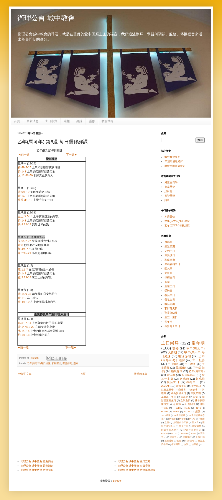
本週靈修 (169, 216)
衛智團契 (169, 195)
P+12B (172, 419)
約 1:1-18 (24, 334)
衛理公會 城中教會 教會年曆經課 (137, 470)
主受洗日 (169, 255)
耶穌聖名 (56, 363)
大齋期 (168, 273)
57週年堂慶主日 (192, 430)
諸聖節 (195, 444)
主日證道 (190, 364)
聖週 (167, 282)
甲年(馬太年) (195, 348)
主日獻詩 (198, 360)
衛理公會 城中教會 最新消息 (37, 465)
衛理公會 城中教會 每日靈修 (134, 465)
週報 (67, 121)
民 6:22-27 (24, 241)
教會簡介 (108, 121)
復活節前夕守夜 (180, 422)
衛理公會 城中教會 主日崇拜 (134, 461)
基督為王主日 (172, 326)
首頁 (17, 121)
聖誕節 (184, 397)
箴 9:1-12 (24, 191)
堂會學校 (187, 437)
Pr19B (202, 419)
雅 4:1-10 (24, 301)
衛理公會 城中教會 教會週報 (37, 470)
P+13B (176, 408)
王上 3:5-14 (25, 216)
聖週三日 (169, 286)
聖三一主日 (171, 317)
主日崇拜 (51, 121)
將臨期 (168, 242)
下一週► (71, 154)
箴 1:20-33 (24, 293)
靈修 (92, 121)
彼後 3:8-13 (25, 200)
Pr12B (174, 433)
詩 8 (20, 245)
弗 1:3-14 (24, 331)
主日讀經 (173, 364)
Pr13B (187, 408)
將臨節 (184, 378)
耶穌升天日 (171, 308)
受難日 (168, 290)
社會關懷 (190, 404)
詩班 (167, 200)
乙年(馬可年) (197, 371)
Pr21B (193, 433)
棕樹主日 (169, 277)
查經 (179, 440)
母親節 (177, 404)
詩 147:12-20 (26, 326)
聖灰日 (168, 268)
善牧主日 (169, 299)
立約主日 (169, 250)
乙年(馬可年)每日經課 (38, 363)
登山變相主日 (172, 264)
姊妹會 (168, 191)
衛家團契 (169, 186)
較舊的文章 (140, 373)
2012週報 (165, 415)
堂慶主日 (174, 437)
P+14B (182, 419)
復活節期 (169, 304)
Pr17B (192, 419)
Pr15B (164, 411)
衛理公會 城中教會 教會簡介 (37, 461)
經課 (79, 121)
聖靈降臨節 (171, 312)
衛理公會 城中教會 (46, 18)
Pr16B (176, 411)
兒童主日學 (171, 182)
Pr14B (198, 408)
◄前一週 (24, 154)
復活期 (171, 375)
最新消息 (32, 121)
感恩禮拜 (168, 440)
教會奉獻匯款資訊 (174, 165)
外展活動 (200, 437)
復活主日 (169, 295)
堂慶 (166, 422)
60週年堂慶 (179, 415)
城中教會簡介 (172, 157)
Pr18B (187, 411)
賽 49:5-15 (24, 167)
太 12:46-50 (25, 175)
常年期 (168, 321)
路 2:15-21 (24, 253)
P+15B (164, 433)
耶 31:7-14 (24, 323)
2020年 (165, 385)
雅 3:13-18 (24, 277)
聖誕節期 (67, 363)
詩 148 (22, 171)
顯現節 (200, 378)
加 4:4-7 (23, 249)
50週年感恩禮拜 (173, 161)
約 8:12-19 (24, 224)
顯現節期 (169, 259)
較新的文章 (24, 373)
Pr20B (184, 433)
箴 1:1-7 (23, 269)
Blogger (117, 480)
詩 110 (22, 298)
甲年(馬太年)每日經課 (177, 221)
